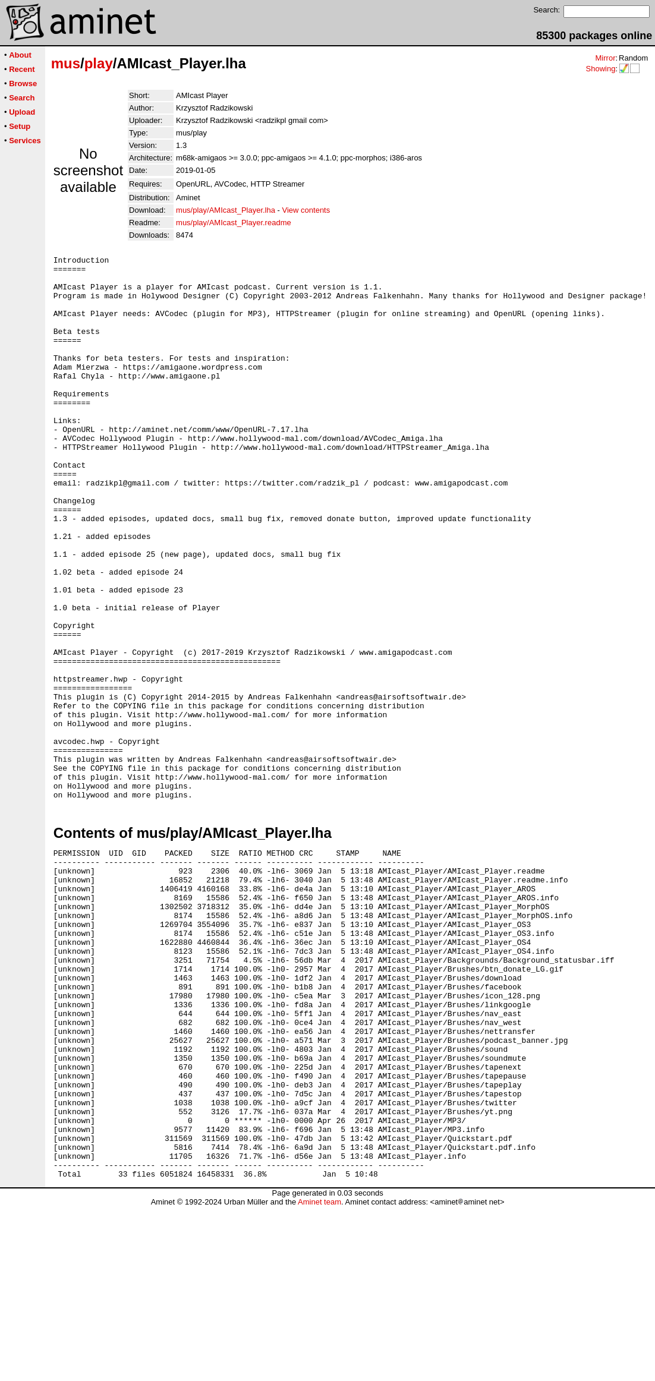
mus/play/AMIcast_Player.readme (233, 222)
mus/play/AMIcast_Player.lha (225, 210)
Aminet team (319, 1376)
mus (65, 63)
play (98, 63)
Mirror (605, 57)
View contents (306, 210)
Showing (600, 68)
